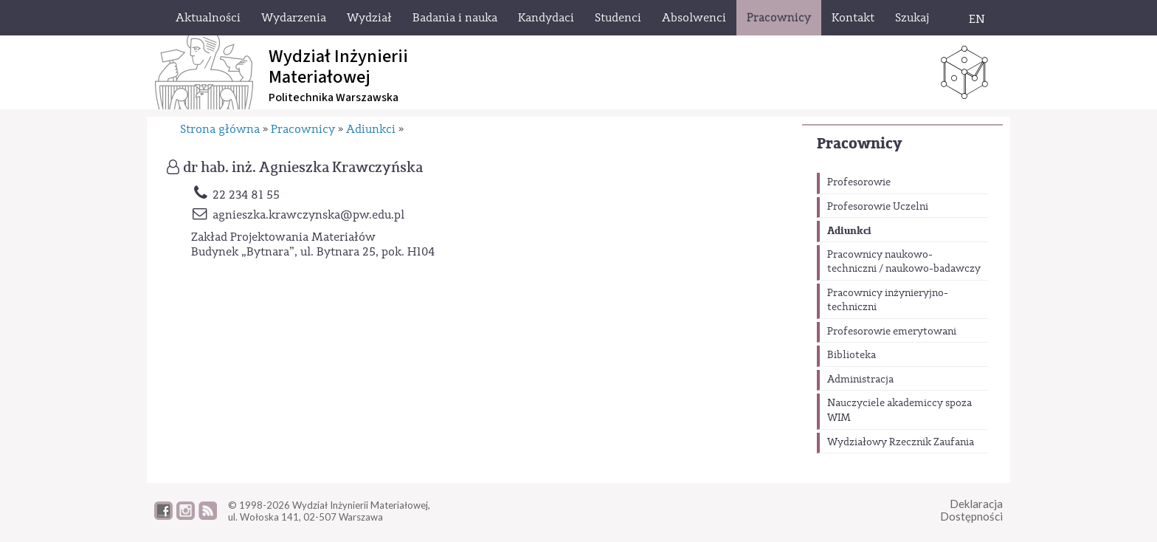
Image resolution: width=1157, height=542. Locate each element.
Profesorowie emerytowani (891, 331)
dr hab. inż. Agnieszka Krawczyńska (303, 167)
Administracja (860, 379)
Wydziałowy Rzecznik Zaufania (900, 442)
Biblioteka (851, 355)
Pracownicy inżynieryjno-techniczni (887, 301)
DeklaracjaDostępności (971, 510)
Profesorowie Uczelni (877, 206)
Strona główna (220, 129)
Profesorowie (859, 182)
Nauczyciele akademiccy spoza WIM (899, 411)
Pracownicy (859, 143)
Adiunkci (849, 231)
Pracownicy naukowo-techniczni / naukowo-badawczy (904, 262)
